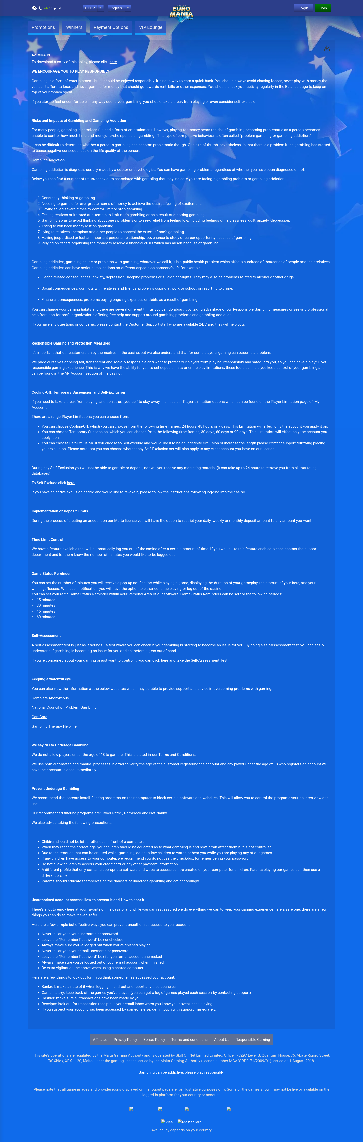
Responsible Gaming (253, 1039)
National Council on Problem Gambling (64, 707)
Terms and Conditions (176, 754)
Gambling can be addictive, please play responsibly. (182, 1072)
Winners (74, 27)
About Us (221, 1039)
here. (71, 483)
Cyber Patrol (112, 813)
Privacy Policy (125, 1039)
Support (53, 8)
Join (323, 8)
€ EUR (90, 8)
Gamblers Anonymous (50, 698)
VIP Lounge (150, 27)
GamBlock (132, 813)
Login (303, 8)
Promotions (43, 27)
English (116, 8)
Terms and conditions (189, 1039)
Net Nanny (158, 813)
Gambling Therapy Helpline (54, 726)
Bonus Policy (154, 1039)
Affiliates (100, 1039)
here (113, 62)
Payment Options (111, 27)
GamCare (39, 717)
